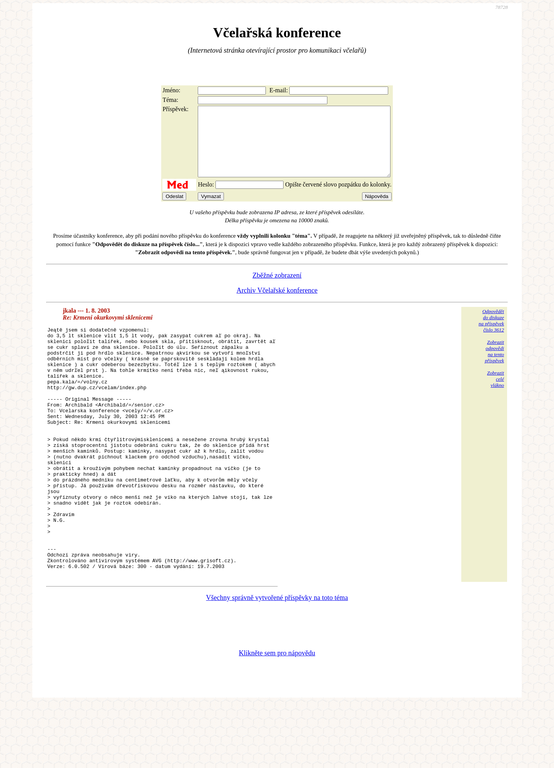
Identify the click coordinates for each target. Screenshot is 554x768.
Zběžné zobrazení (276, 289)
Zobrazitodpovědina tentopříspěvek (494, 365)
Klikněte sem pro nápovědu (277, 716)
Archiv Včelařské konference (277, 304)
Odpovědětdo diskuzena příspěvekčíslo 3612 (491, 334)
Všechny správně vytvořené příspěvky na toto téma (277, 661)
